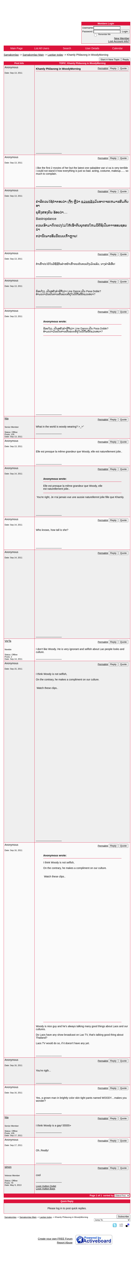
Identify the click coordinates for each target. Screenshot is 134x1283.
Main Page (16, 48)
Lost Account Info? (118, 41)
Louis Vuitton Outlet (46, 1186)
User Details (92, 48)
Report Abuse (65, 1242)
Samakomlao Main (33, 54)
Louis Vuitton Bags (45, 1188)
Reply (126, 59)
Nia (6, 418)
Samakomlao (11, 54)
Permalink (103, 68)
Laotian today (55, 54)
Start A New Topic (110, 59)
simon (8, 1167)
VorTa (8, 640)
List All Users (41, 48)
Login (125, 31)
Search (67, 48)
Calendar (117, 48)
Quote (123, 68)
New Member (121, 38)
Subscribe (123, 1216)
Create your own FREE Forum (55, 1238)
